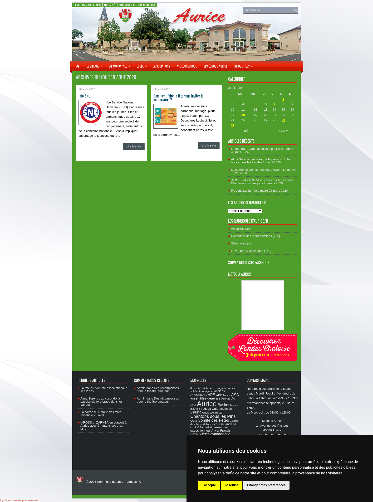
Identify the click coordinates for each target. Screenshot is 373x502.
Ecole (143, 64)
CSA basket (204, 427)
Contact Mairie (258, 380)
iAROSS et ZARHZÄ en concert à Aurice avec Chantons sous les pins (262, 181)
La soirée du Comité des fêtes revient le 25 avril (263, 169)
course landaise (225, 424)
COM (193, 420)
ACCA (201, 388)
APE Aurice (223, 395)
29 (283, 120)
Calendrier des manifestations (137, 5)
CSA (193, 427)
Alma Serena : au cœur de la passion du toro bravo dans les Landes (262, 160)
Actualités (110, 5)
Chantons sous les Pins (213, 416)
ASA (235, 395)
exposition (197, 430)
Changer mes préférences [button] (266, 485)
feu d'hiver (212, 430)
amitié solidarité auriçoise (213, 389)
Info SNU (84, 96)
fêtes (206, 434)
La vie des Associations (87, 5)
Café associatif (222, 408)
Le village (96, 64)
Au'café (226, 398)
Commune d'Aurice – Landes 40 (119, 481)
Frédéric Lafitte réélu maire (249, 190)
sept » (283, 130)
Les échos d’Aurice (215, 66)
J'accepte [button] (209, 485)
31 (232, 125)
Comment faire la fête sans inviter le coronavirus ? (178, 97)
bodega (206, 408)
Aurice (207, 404)
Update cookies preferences (19, 500)
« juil (245, 130)
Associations (161, 66)
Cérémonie (238, 243)
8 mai (193, 388)
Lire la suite (134, 146)
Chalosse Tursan (212, 412)
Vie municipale (121, 64)
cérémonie (220, 427)
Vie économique (187, 66)
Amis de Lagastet (217, 388)
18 (243, 115)
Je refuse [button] (232, 485)
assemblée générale (205, 398)
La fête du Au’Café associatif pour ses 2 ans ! (262, 149)
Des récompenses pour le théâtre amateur (158, 389)
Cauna (195, 412)
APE (211, 395)
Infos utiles (245, 64)
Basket (223, 405)
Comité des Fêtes (213, 420)
